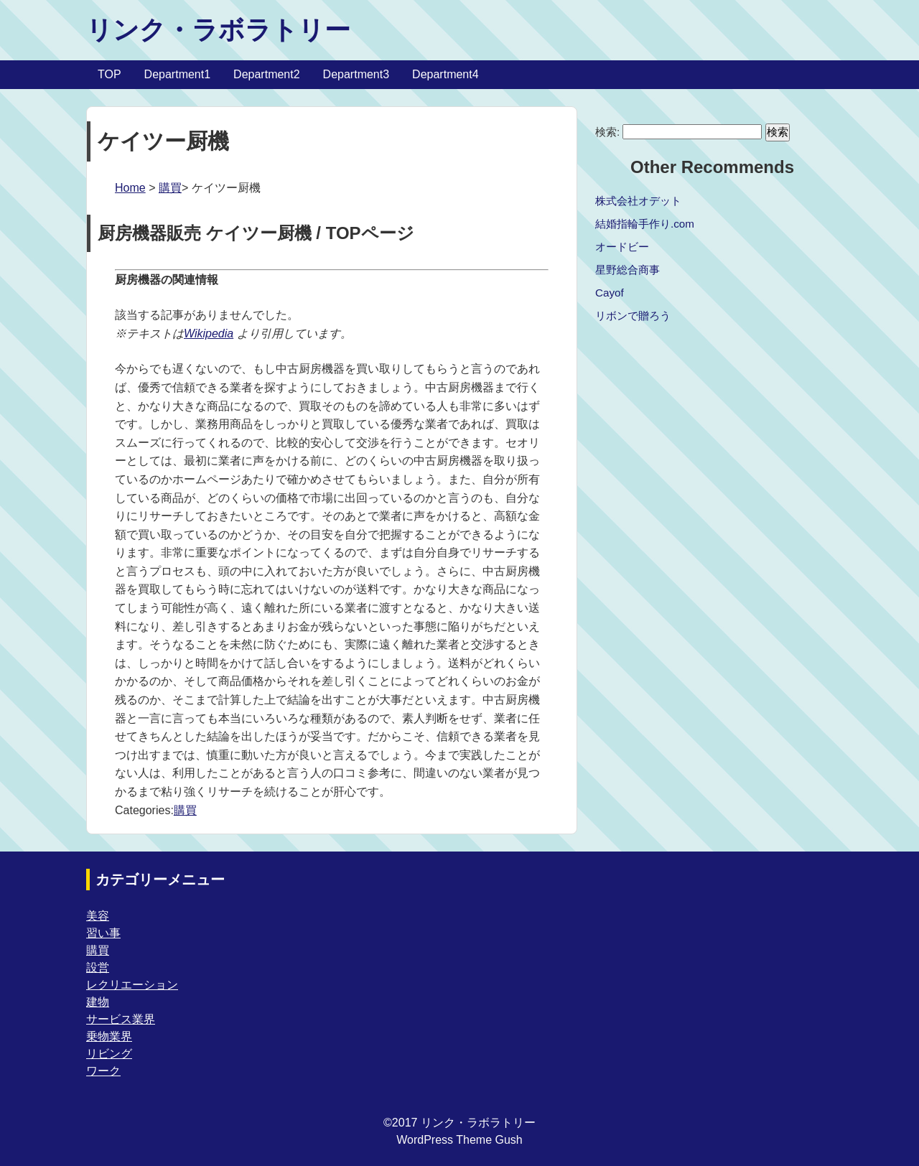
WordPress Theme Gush (459, 1140)
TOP (109, 74)
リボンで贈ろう (633, 315)
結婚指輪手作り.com (644, 224)
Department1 (177, 74)
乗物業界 (109, 1036)
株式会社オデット (638, 201)
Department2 (266, 74)
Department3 (356, 74)
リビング (109, 1054)
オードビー (622, 247)
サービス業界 (120, 1019)
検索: (607, 132)
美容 (97, 916)
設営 (97, 967)
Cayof (609, 292)
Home (130, 188)
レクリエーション (132, 985)
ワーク (103, 1071)
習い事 (103, 933)
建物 (97, 1002)
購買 (170, 188)
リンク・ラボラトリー (218, 30)
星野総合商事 (627, 269)
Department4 (445, 74)
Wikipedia (208, 333)
